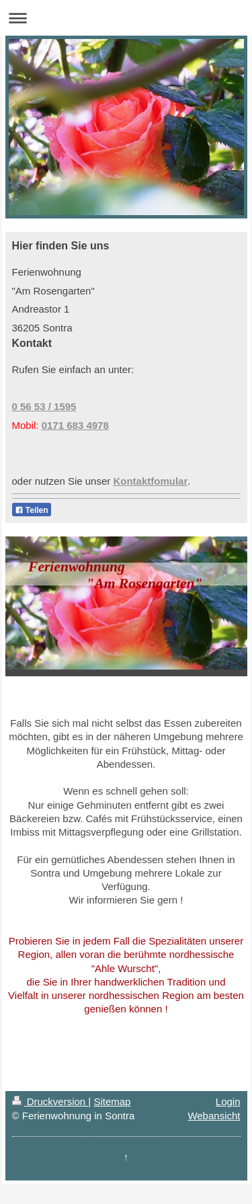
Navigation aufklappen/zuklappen (126, 17)
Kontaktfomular (150, 481)
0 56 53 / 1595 (44, 406)
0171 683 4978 (75, 425)
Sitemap (111, 1101)
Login (228, 1101)
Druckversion (50, 1101)
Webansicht (213, 1115)
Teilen (31, 510)
